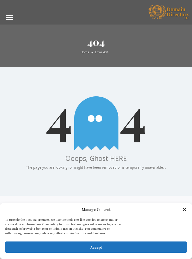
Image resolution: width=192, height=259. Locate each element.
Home (84, 52)
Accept (96, 247)
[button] (184, 209)
